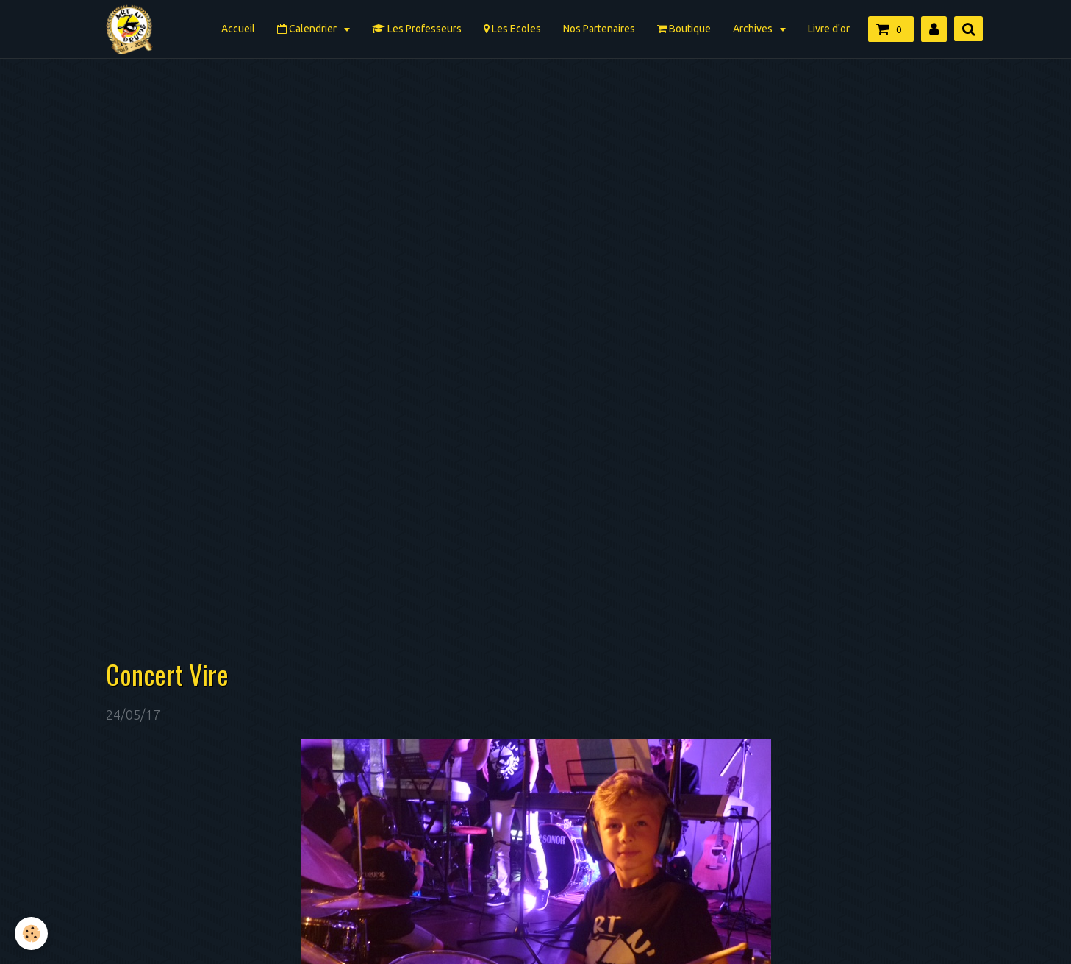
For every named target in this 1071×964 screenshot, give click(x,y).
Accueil (238, 29)
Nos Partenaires (599, 29)
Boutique (684, 29)
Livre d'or (829, 29)
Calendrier (308, 29)
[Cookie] (31, 933)
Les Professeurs (417, 29)
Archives (754, 29)
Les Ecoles (512, 29)
